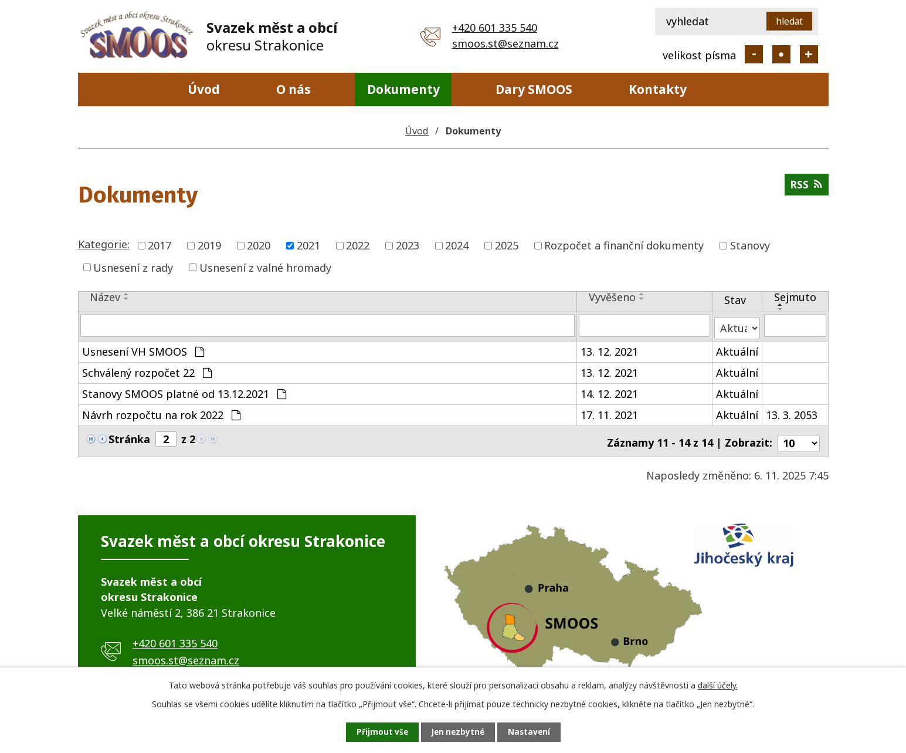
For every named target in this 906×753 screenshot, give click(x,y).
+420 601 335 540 (494, 28)
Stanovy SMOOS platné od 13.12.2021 (184, 391)
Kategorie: (104, 244)
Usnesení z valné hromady (265, 267)
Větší (809, 54)
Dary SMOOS (534, 89)
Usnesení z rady (133, 267)
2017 (159, 245)
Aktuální (737, 349)
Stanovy (750, 245)
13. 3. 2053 (791, 412)
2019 (209, 245)
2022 (357, 245)
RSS (806, 187)
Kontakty (658, 89)
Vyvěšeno (612, 297)
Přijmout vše (376, 731)
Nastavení (534, 731)
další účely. (718, 684)
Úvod (204, 89)
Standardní (781, 54)
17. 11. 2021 (609, 412)
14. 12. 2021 (609, 391)
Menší (754, 54)
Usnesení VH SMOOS (143, 349)
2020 (258, 245)
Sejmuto (795, 297)
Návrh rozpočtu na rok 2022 (161, 412)
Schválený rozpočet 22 (147, 370)
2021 (308, 245)
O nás (293, 89)
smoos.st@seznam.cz (505, 43)
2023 (407, 245)
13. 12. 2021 (609, 349)
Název (105, 297)
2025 (506, 245)
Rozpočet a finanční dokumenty (624, 245)
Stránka (129, 436)
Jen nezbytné (458, 731)
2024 (457, 245)
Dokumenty (403, 89)
